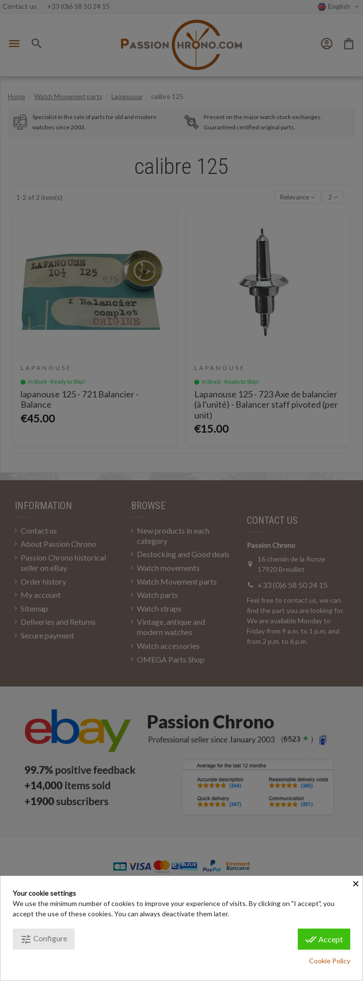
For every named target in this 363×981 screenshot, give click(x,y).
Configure (43, 939)
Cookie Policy (329, 960)
